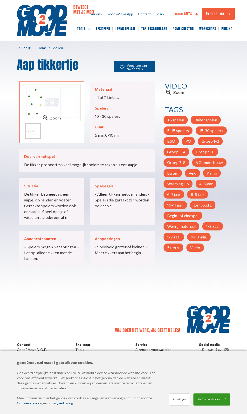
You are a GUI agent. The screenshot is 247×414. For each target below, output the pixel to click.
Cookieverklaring (29, 403)
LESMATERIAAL (126, 29)
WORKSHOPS (207, 29)
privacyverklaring (60, 403)
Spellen (56, 48)
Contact (144, 14)
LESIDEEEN (103, 29)
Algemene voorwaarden (153, 349)
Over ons (95, 14)
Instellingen (179, 399)
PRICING (226, 29)
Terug (24, 48)
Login (160, 14)
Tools (79, 349)
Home (42, 48)
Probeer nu (215, 14)
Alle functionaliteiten (209, 399)
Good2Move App (120, 14)
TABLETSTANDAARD (154, 29)
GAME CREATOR (183, 29)
